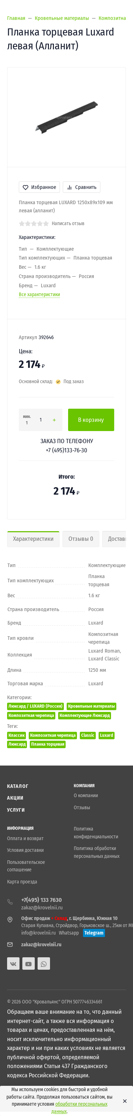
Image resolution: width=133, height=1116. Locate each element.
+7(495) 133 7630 (41, 900)
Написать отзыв (68, 224)
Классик (16, 735)
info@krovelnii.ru (38, 933)
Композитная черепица (31, 715)
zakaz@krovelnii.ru (42, 907)
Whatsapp (69, 933)
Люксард (17, 744)
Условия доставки (25, 850)
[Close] (123, 1101)
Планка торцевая (47, 744)
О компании (86, 796)
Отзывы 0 (80, 539)
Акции (15, 798)
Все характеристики (39, 295)
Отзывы (82, 808)
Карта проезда (22, 882)
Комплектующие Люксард (85, 715)
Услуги (16, 810)
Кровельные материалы (91, 706)
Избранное (39, 187)
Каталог (17, 786)
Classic (87, 735)
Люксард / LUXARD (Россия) (35, 706)
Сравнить (81, 187)
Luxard (106, 735)
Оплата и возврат (25, 838)
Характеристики (33, 539)
